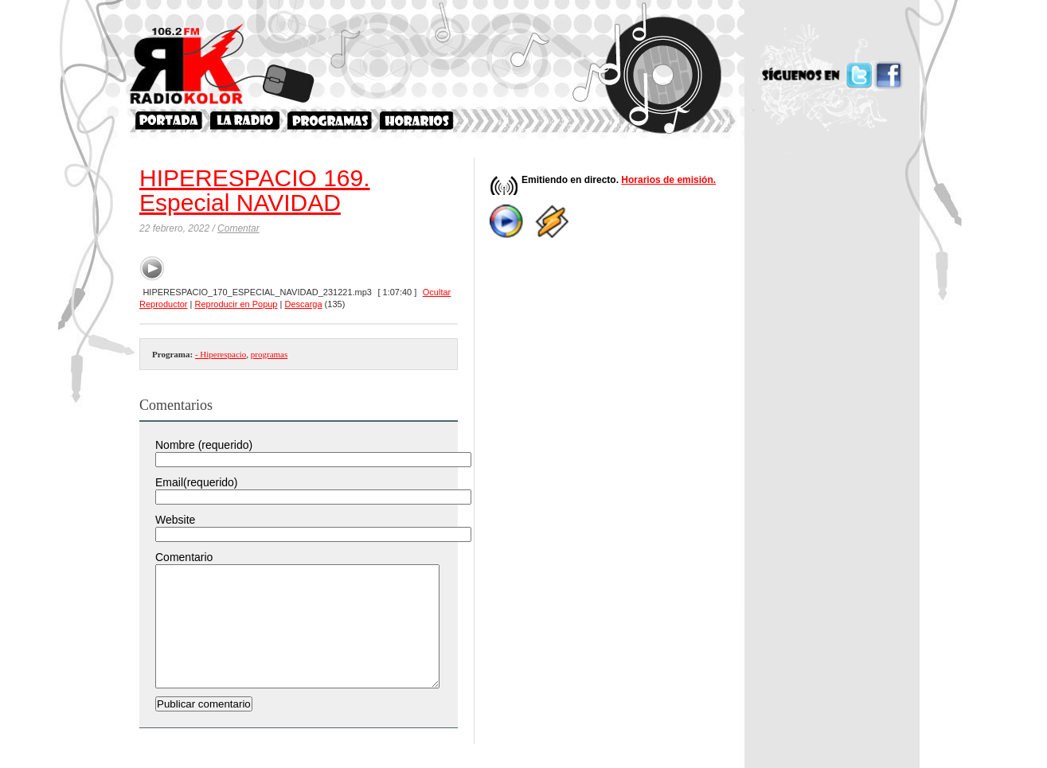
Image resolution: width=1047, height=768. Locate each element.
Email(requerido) (196, 482)
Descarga (303, 304)
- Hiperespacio (220, 354)
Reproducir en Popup (236, 304)
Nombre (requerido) (203, 445)
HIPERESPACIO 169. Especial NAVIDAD (254, 190)
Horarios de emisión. (668, 179)
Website (175, 519)
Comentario (184, 557)
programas (269, 354)
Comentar (238, 228)
